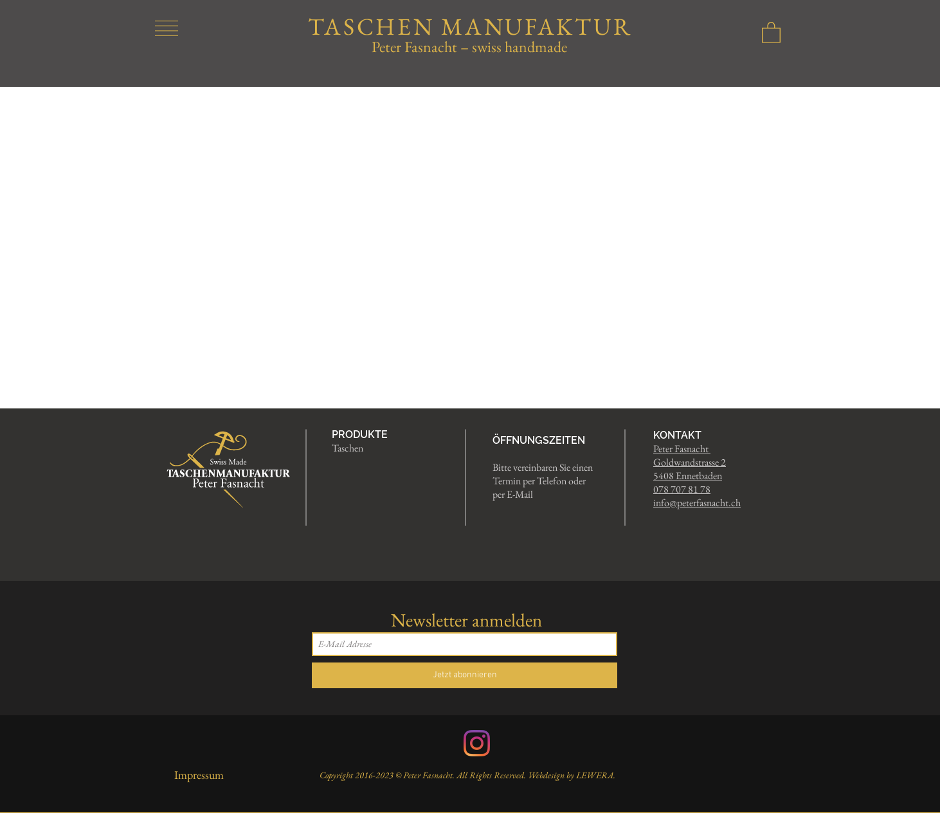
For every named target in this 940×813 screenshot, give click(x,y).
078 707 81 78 (681, 489)
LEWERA (594, 775)
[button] (166, 28)
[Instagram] (477, 743)
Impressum (199, 774)
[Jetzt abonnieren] (464, 675)
